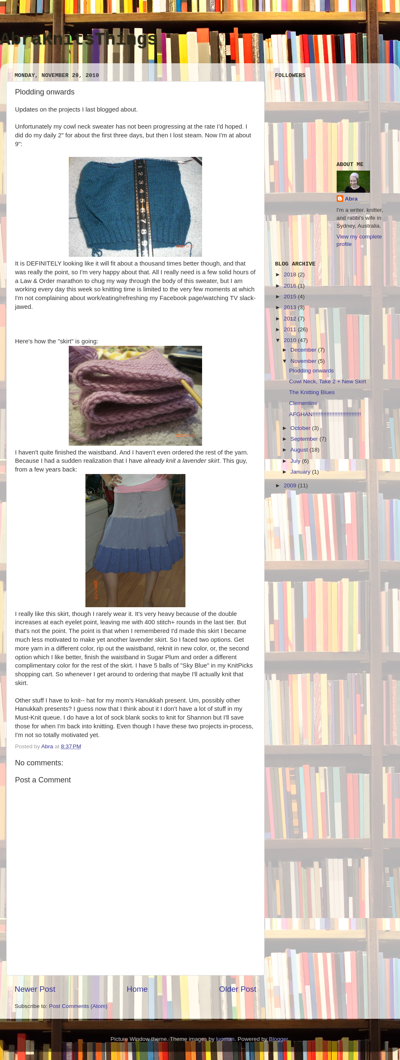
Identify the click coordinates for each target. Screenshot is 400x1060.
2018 (291, 274)
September (305, 439)
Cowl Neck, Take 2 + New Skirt (327, 381)
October (301, 428)
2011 (291, 329)
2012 (291, 318)
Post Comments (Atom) (78, 1006)
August (300, 450)
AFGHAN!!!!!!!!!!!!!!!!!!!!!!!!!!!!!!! (325, 414)
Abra (351, 199)
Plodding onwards (311, 370)
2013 (291, 307)
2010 (291, 340)
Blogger (278, 1039)
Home (137, 989)
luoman (225, 1039)
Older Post (237, 989)
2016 (291, 286)
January (301, 472)
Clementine (303, 403)
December (304, 350)
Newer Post (35, 989)
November (304, 361)
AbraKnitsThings (79, 40)
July (296, 461)
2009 (291, 485)
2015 (291, 296)
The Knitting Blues (312, 392)
